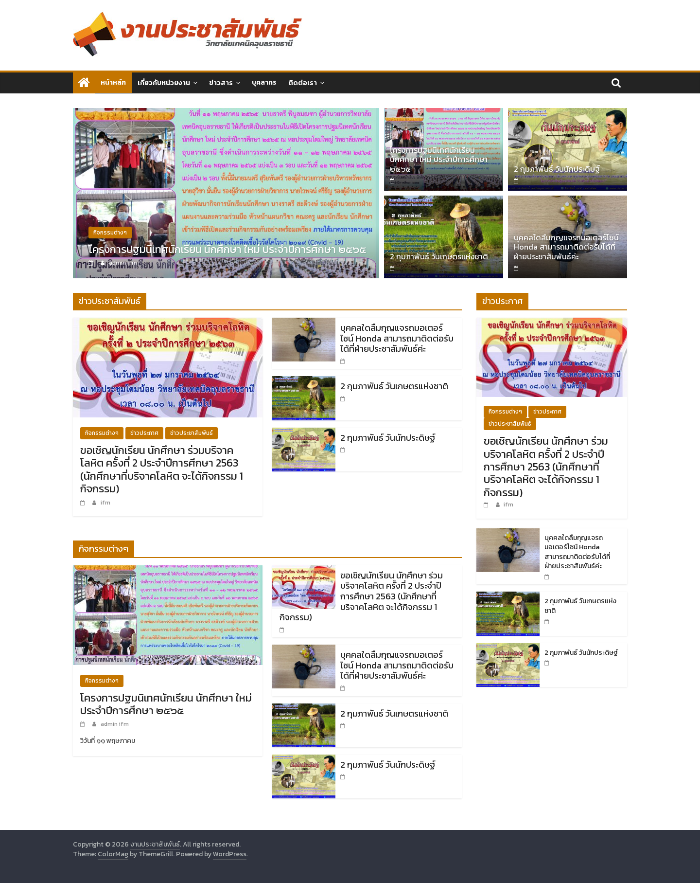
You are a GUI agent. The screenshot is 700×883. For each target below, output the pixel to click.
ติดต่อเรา (302, 83)
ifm (105, 502)
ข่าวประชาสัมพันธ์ (191, 433)
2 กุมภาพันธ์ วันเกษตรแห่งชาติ (439, 256)
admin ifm (123, 263)
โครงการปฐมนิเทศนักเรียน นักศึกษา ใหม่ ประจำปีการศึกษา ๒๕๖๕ (227, 250)
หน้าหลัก (113, 82)
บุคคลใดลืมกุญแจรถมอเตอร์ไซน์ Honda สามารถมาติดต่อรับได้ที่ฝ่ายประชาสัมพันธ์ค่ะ (566, 247)
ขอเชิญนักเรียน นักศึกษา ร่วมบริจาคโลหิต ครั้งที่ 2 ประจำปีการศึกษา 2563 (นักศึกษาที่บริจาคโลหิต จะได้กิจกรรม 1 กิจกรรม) (161, 469)
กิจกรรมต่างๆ (110, 233)
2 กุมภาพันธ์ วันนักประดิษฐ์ (557, 169)
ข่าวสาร (221, 83)
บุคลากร (264, 82)
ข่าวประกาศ (144, 433)
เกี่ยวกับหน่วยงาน (164, 83)
